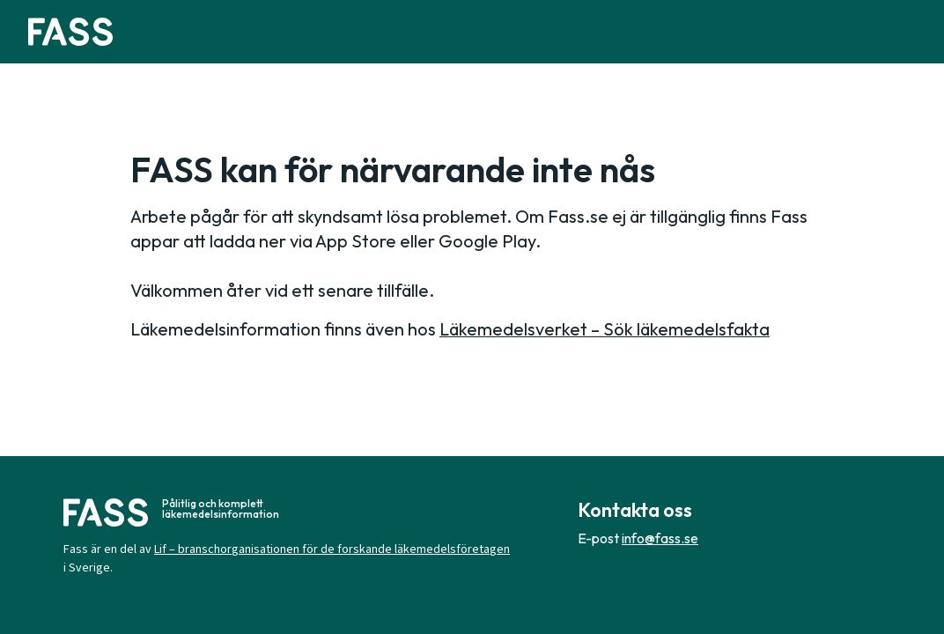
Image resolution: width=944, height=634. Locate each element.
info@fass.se (660, 538)
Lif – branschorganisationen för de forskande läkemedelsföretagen (332, 549)
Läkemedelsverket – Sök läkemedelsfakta (604, 329)
